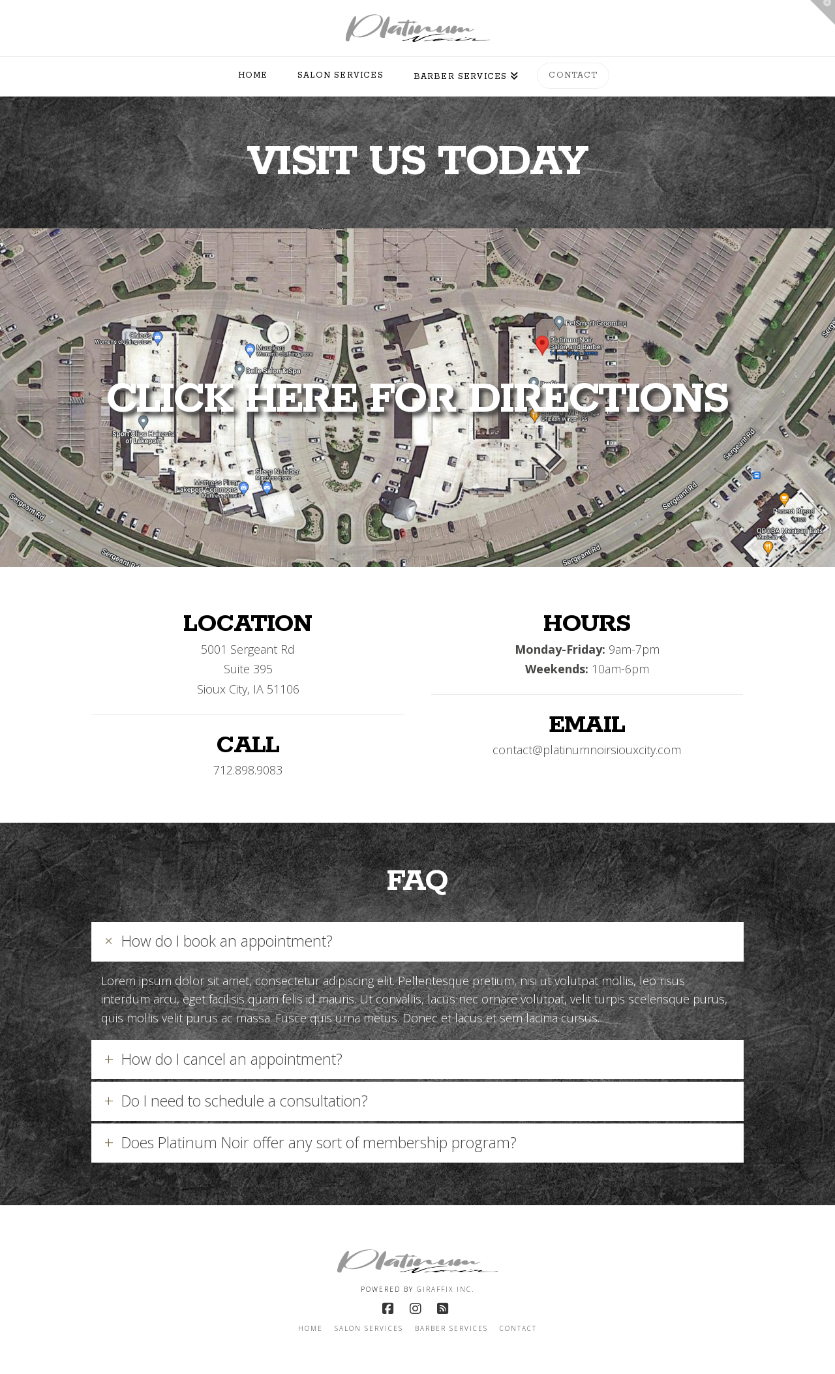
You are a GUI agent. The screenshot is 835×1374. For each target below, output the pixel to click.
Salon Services (369, 1328)
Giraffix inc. (445, 1289)
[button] (417, 941)
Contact (518, 1328)
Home (310, 1328)
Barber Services (451, 1328)
